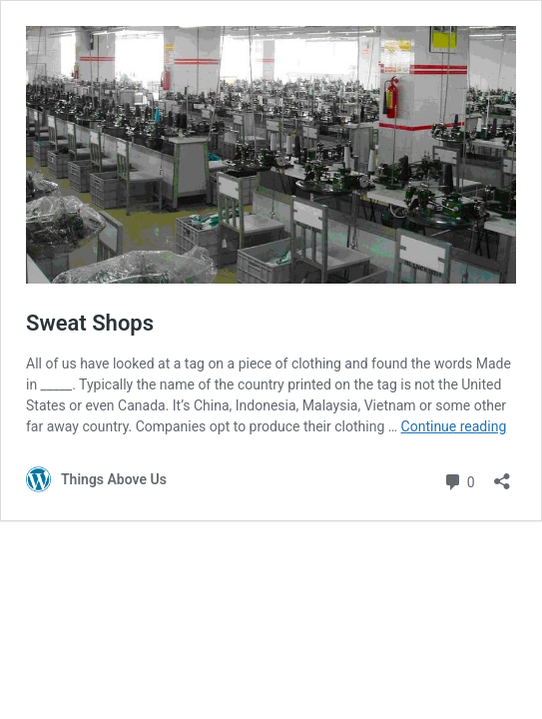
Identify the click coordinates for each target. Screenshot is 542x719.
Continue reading (454, 426)
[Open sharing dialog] (502, 474)
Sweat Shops (90, 323)
